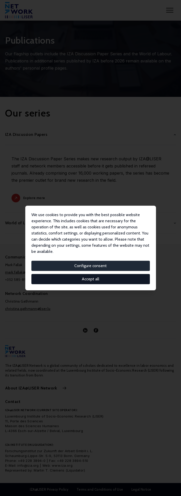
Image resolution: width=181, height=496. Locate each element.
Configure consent (90, 265)
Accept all (90, 279)
